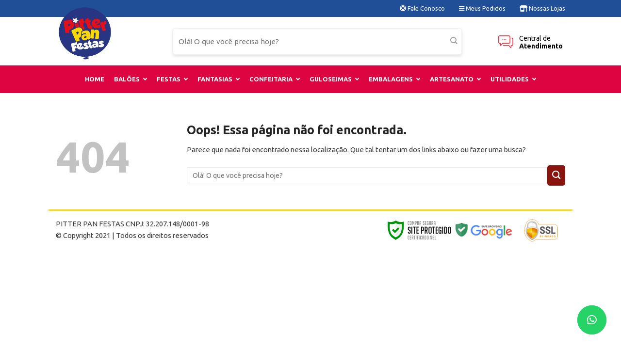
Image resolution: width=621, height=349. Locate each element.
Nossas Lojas (542, 8)
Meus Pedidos (482, 8)
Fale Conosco (422, 8)
